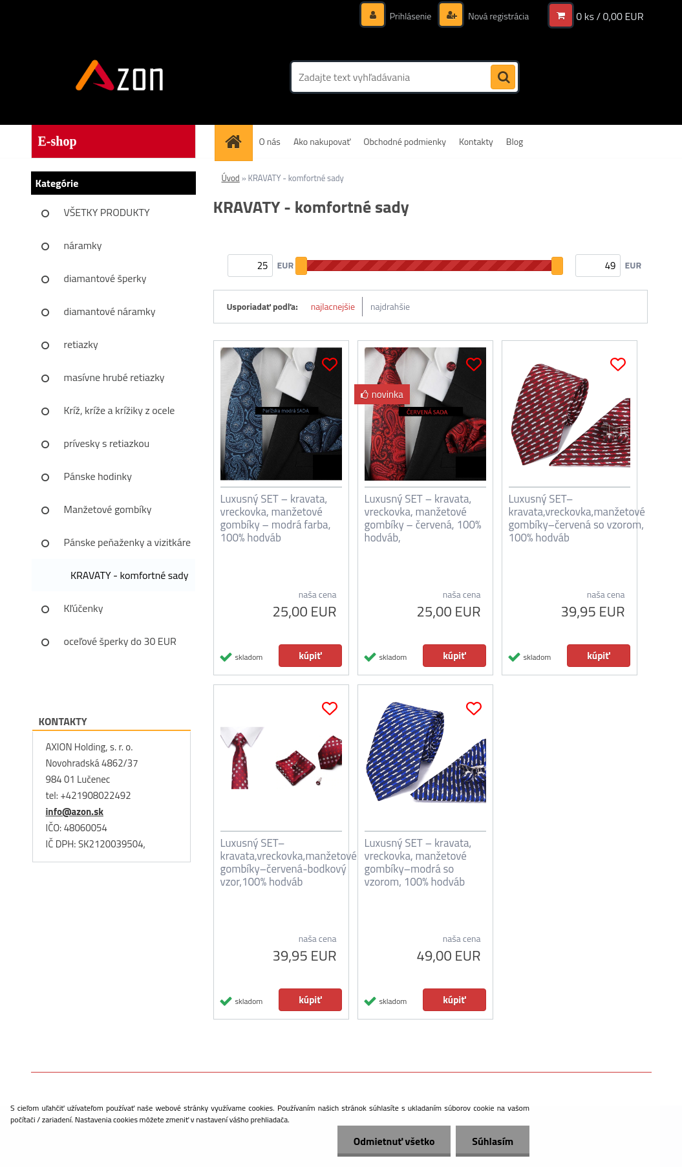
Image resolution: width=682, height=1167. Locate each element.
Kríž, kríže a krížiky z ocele (119, 410)
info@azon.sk (74, 811)
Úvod (231, 177)
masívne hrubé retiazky (114, 377)
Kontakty (476, 141)
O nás (270, 141)
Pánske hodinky (98, 476)
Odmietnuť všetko (393, 1141)
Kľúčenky (83, 608)
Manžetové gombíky (108, 509)
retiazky (81, 344)
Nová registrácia (497, 16)
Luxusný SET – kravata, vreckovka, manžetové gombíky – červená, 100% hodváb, (423, 518)
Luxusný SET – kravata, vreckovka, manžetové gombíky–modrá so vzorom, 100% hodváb (418, 862)
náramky (83, 245)
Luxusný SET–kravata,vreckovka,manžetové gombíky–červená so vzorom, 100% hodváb (577, 518)
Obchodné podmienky (404, 141)
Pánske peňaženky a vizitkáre (127, 542)
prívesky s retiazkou (107, 443)
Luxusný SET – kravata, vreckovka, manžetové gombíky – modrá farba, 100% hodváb (275, 518)
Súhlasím (492, 1141)
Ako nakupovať (321, 141)
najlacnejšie (333, 306)
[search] (503, 77)
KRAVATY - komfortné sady (129, 575)
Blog (514, 141)
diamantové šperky (105, 278)
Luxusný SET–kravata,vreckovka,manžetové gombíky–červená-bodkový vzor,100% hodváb (288, 862)
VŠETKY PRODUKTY (107, 212)
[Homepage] (238, 141)
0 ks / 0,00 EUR (609, 16)
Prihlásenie (411, 16)
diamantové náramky (110, 311)
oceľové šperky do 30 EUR (120, 641)
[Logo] (120, 77)
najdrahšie (390, 306)
